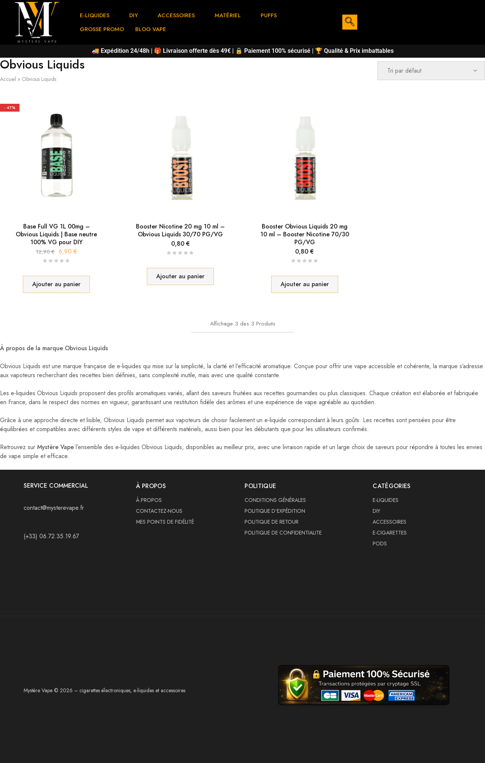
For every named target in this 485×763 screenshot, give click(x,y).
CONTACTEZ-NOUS (159, 511)
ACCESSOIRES (179, 15)
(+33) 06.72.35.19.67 (51, 536)
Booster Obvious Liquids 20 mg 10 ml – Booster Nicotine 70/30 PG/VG (304, 234)
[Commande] (431, 70)
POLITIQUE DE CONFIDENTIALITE (283, 532)
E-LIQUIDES (98, 15)
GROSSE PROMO (102, 29)
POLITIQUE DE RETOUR (271, 522)
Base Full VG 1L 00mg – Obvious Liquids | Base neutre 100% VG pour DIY (56, 234)
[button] (56, 284)
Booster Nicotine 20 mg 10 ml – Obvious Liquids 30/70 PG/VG (180, 230)
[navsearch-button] (349, 22)
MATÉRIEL (231, 15)
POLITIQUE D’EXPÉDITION (275, 511)
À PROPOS (149, 500)
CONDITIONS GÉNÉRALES (275, 500)
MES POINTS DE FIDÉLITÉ (165, 522)
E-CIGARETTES (390, 532)
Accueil (8, 79)
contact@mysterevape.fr (54, 507)
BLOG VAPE (151, 29)
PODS (380, 543)
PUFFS (269, 15)
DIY (137, 15)
